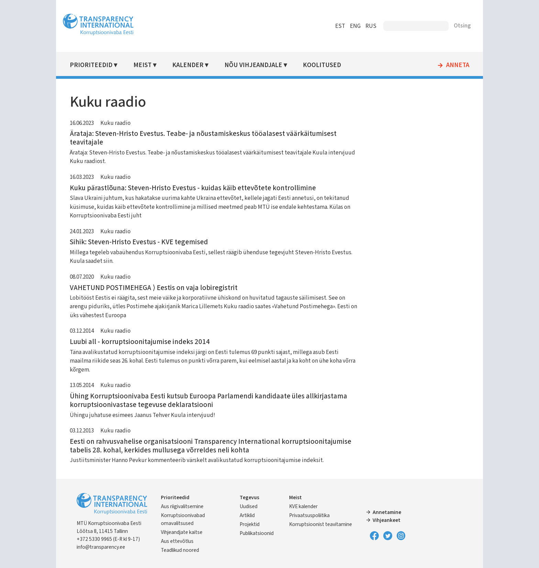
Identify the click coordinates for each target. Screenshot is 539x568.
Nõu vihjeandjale (258, 65)
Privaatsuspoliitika (309, 515)
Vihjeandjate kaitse (189, 532)
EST (333, 26)
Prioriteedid (98, 65)
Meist (149, 65)
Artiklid (249, 515)
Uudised (251, 506)
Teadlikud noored (187, 550)
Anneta (450, 65)
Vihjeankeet (384, 520)
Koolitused (327, 65)
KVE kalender (303, 506)
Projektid (252, 524)
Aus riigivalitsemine (189, 506)
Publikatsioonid (259, 533)
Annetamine (385, 512)
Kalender (194, 65)
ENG (348, 26)
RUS (363, 26)
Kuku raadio (123, 123)
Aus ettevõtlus (184, 541)
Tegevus (252, 497)
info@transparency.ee (108, 547)
